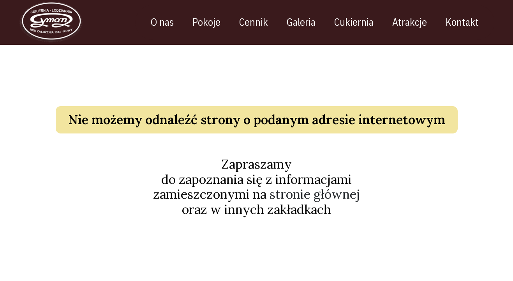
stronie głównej (315, 198)
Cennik (259, 21)
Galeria (307, 21)
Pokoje (212, 21)
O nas (168, 21)
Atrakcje (415, 21)
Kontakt (468, 21)
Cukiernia (359, 21)
